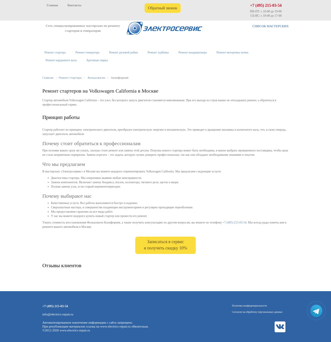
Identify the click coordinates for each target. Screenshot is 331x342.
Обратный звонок (162, 8)
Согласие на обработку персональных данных (257, 311)
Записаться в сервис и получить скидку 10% (165, 244)
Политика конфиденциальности (249, 305)
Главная (52, 5)
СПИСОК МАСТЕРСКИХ (270, 26)
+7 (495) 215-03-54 (266, 5)
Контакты (74, 5)
